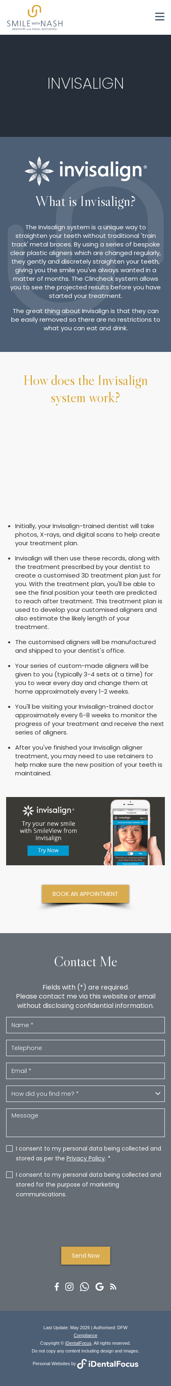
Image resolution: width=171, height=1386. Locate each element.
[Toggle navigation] (160, 16)
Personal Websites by (85, 1363)
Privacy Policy (86, 1158)
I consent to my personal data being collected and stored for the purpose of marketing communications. (88, 1184)
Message (85, 1122)
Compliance (85, 1335)
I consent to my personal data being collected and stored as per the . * (88, 1153)
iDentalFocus (78, 1343)
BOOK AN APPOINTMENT (85, 894)
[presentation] (85, 1221)
